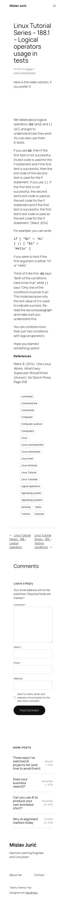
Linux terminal (29, 462)
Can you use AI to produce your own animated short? (25, 800)
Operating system (31, 490)
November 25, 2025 (47, 799)
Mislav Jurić (18, 6)
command (26, 393)
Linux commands (30, 448)
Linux (24, 435)
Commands (27, 407)
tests (38, 504)
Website (18, 675)
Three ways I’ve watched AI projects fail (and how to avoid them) (27, 760)
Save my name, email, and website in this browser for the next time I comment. (33, 695)
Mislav (29, 69)
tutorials (39, 511)
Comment (20, 602)
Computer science (31, 421)
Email (17, 660)
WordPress (31, 890)
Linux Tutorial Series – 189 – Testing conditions (42, 538)
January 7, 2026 (48, 760)
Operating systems (31, 497)
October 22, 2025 (48, 817)
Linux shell (27, 455)
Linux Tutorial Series (25, 72)
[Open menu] (54, 6)
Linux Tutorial (28, 469)
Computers (27, 428)
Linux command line (32, 442)
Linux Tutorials (29, 476)
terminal (25, 504)
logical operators (30, 483)
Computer (27, 414)
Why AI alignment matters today (25, 818)
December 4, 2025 (47, 780)
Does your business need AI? (20, 780)
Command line (29, 400)
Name (17, 644)
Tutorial (25, 511)
